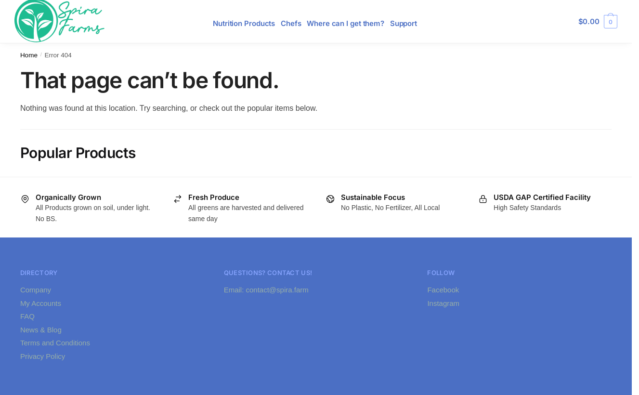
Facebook (443, 290)
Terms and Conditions (55, 343)
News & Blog (41, 330)
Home (29, 55)
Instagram (443, 303)
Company (35, 290)
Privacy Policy (42, 356)
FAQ (27, 316)
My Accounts (40, 303)
